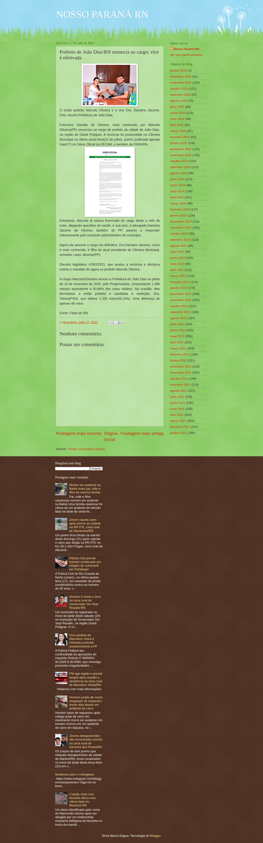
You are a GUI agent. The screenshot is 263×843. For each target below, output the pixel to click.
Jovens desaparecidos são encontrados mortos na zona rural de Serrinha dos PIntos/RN (85, 741)
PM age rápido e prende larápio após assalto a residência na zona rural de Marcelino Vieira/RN (85, 679)
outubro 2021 (179, 378)
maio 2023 (177, 264)
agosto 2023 (178, 245)
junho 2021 (177, 403)
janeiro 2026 (178, 70)
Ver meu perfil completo (186, 55)
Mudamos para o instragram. (75, 774)
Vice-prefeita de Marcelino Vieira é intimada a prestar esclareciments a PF (83, 640)
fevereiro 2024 (180, 209)
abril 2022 (177, 342)
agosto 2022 (178, 318)
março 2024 (178, 203)
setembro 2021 (180, 384)
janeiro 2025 (178, 143)
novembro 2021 (181, 372)
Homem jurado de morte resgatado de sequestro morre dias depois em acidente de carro (85, 703)
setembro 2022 (180, 312)
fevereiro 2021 (180, 427)
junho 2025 (177, 113)
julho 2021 (177, 396)
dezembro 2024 (181, 149)
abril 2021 (177, 414)
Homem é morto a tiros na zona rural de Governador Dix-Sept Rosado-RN (85, 602)
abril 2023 (177, 270)
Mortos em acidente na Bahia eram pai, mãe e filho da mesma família (85, 488)
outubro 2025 (179, 88)
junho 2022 (177, 330)
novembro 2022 (181, 300)
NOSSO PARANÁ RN (102, 14)
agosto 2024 (178, 173)
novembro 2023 (181, 227)
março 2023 (178, 276)
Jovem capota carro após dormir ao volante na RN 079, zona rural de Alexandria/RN (85, 525)
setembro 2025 (180, 94)
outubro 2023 (179, 233)
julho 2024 (177, 179)
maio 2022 (177, 336)
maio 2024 (177, 191)
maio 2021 (177, 409)
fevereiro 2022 (180, 354)
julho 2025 (177, 107)
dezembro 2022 (181, 294)
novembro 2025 (181, 82)
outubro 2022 (179, 306)
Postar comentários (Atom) (86, 449)
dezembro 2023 (181, 221)
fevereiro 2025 (180, 137)
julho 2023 (177, 252)
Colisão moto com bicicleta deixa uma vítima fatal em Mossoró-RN (82, 799)
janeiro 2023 (178, 288)
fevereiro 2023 (180, 282)
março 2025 (178, 131)
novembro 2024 (181, 155)
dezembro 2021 (181, 366)
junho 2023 (177, 258)
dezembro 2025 (181, 76)
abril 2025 (177, 125)
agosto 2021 (178, 390)
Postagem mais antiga (142, 433)
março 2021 (178, 421)
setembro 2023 (180, 239)
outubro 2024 (179, 161)
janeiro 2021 (178, 433)
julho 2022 (177, 324)
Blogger (155, 835)
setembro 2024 (180, 167)
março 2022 (178, 348)
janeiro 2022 (178, 360)
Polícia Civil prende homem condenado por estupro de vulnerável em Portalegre (85, 563)
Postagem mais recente (78, 433)
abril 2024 (177, 197)
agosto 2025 (178, 100)
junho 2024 (177, 185)
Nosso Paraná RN (186, 49)
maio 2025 (177, 119)
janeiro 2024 (178, 215)
